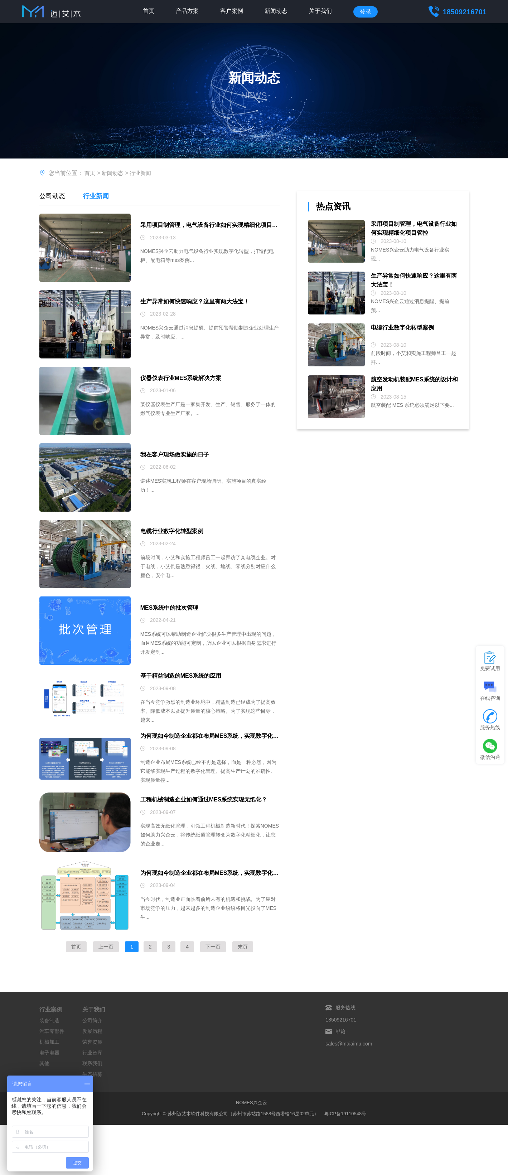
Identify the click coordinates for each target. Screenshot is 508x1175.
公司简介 (92, 1049)
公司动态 (52, 196)
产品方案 (187, 11)
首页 (148, 11)
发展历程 (92, 1060)
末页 (243, 976)
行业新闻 (143, 173)
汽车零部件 (51, 1060)
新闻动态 (276, 11)
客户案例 (231, 11)
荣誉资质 (92, 1071)
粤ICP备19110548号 (345, 1142)
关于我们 (320, 11)
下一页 (213, 976)
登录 (365, 12)
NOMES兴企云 (251, 1131)
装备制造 (49, 1049)
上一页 (105, 976)
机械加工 (49, 1071)
